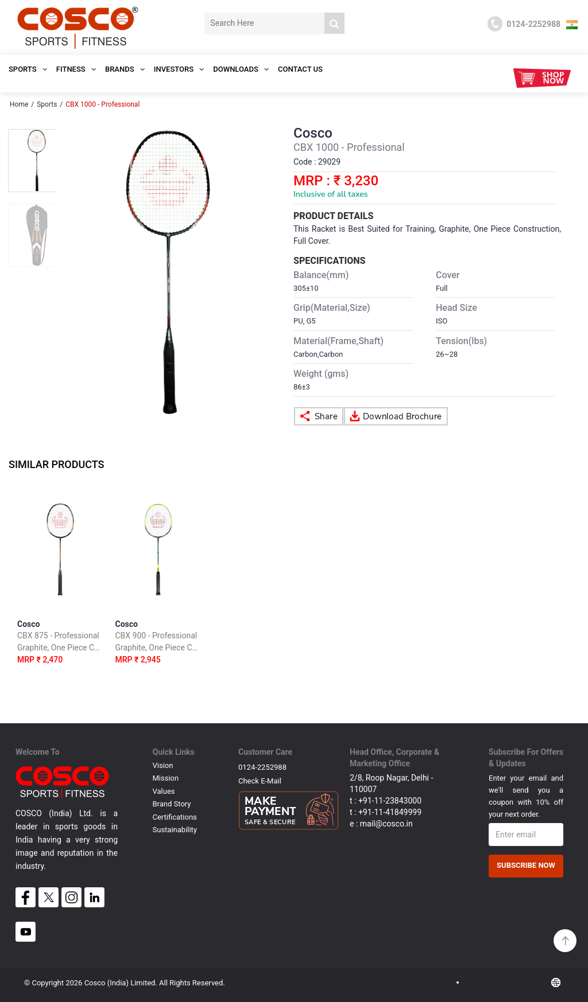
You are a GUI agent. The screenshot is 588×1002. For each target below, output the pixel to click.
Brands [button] (125, 69)
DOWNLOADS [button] (241, 69)
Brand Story (172, 804)
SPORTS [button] (28, 69)
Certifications (175, 817)
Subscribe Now (526, 865)
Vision (163, 765)
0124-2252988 (262, 767)
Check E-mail (259, 781)
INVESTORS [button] (179, 69)
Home (19, 104)
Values (164, 791)
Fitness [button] (76, 69)
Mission (166, 778)
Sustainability (175, 829)
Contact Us (300, 69)
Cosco (60, 643)
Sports (47, 104)
